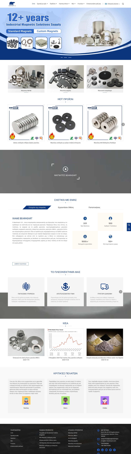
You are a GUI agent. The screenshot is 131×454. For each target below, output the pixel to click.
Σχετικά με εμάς (15, 435)
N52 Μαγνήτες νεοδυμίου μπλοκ (47, 437)
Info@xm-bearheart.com (108, 441)
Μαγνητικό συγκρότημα (74, 446)
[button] (61, 57)
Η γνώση (13, 443)
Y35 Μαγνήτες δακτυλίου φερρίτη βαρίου (49, 443)
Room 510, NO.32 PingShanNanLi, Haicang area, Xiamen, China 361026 (110, 434)
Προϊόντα (13, 438)
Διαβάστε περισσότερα (20, 264)
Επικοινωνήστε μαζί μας (17, 446)
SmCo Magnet (72, 438)
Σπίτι (12, 433)
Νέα (12, 441)
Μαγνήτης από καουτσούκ (75, 443)
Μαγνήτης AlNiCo (72, 435)
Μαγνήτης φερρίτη (73, 441)
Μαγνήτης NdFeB (72, 433)
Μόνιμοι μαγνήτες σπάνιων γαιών (48, 440)
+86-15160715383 (106, 445)
